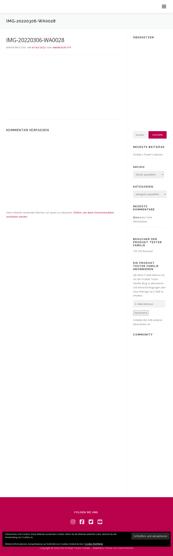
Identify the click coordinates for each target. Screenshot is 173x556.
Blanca (137, 217)
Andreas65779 (62, 47)
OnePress (98, 548)
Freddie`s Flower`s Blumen (148, 154)
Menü (164, 6)
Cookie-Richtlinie (94, 543)
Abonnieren (140, 312)
